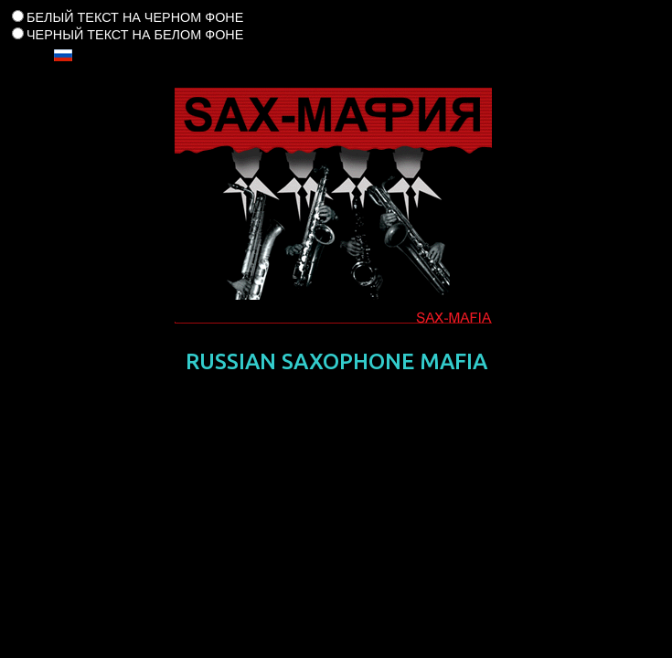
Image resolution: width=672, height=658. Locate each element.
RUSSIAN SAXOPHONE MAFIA (336, 361)
